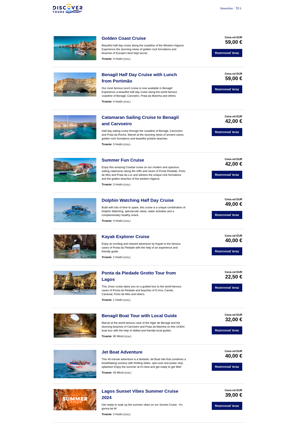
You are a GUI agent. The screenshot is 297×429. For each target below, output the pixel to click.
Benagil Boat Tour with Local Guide (139, 315)
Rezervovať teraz (227, 53)
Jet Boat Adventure (122, 351)
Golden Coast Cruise (124, 38)
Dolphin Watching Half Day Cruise (138, 200)
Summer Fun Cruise (123, 160)
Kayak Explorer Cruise (125, 236)
